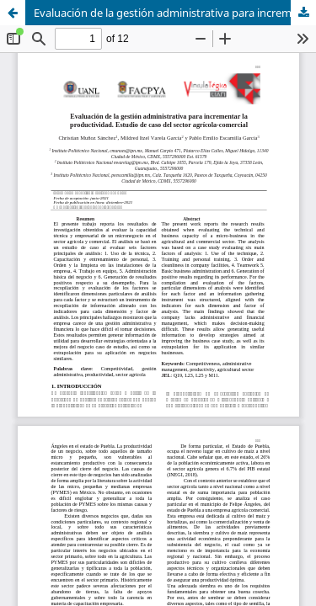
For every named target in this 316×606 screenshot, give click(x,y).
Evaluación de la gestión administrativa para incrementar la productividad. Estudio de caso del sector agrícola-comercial (175, 12)
